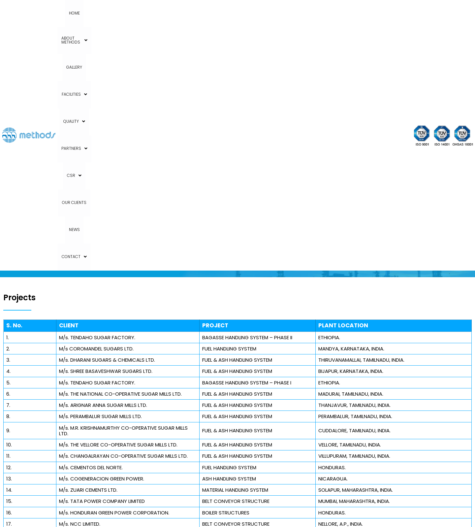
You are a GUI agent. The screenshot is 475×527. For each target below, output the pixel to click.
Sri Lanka (286, 394)
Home (98, 13)
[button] (131, 13)
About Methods (131, 13)
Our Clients (314, 13)
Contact (365, 13)
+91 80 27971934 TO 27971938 (60, 428)
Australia (286, 403)
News (339, 13)
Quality (227, 13)
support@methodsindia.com (62, 456)
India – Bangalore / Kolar (305, 366)
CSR (287, 13)
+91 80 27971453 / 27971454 (58, 447)
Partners (259, 13)
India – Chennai (294, 384)
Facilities (195, 13)
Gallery (167, 13)
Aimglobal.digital (285, 514)
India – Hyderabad (298, 375)
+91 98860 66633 (46, 438)
